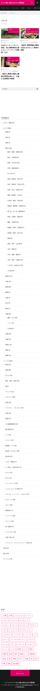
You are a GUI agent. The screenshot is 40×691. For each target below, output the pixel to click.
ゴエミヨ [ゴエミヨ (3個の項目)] (14, 625)
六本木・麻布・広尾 (13, 200)
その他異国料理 (10, 424)
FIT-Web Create (27, 685)
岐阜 (6, 308)
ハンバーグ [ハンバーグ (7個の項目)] (27, 635)
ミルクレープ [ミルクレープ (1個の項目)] (31, 644)
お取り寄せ (8, 537)
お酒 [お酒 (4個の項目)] (10, 615)
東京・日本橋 (11, 157)
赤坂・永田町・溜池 (13, 217)
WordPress (20, 687)
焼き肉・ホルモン (10, 451)
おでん (7, 478)
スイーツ (8, 521)
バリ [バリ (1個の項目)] (35, 635)
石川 (6, 303)
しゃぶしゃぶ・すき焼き (13, 489)
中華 (6, 413)
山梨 (6, 298)
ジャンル (6, 361)
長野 (6, 143)
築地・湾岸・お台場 (13, 244)
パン (6, 435)
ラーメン (8, 440)
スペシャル (15, 8)
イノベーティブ (13, 32)
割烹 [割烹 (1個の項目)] (31, 649)
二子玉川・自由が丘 (13, 265)
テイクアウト (9, 532)
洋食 (6, 402)
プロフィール (5, 8)
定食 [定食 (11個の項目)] (10, 654)
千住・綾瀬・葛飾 (13, 254)
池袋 (8, 238)
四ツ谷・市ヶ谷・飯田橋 (15, 211)
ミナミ (9, 323)
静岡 (10, 29)
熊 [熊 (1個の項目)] (9, 659)
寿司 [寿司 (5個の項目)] (16, 654)
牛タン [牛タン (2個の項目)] (21, 659)
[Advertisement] (20, 584)
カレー (7, 505)
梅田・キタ (10, 318)
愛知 (6, 292)
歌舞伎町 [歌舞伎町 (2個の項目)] (32, 654)
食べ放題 (8, 526)
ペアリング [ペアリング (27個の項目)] (20, 644)
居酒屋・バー (9, 445)
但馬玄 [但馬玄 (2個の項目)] (19, 649)
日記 (29, 8)
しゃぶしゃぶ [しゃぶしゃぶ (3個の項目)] (19, 615)
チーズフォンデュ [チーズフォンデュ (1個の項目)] (25, 630)
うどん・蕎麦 (9, 462)
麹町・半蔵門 (11, 222)
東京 (6, 148)
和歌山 (7, 344)
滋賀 (6, 132)
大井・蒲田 (10, 249)
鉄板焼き (8, 510)
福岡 (6, 355)
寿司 (6, 364)
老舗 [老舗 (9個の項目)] (26, 659)
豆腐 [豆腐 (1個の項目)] (3, 663)
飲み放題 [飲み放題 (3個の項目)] (16, 663)
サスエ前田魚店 (32, 42)
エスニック (8, 499)
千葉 (6, 281)
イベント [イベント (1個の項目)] (28, 615)
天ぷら (7, 375)
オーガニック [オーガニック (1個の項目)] (24, 620)
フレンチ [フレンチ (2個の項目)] (5, 644)
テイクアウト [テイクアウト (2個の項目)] (6, 635)
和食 (6, 370)
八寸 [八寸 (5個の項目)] (25, 649)
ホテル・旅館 (7, 123)
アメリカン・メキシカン (13, 408)
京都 (6, 339)
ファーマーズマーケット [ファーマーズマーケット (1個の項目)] (18, 639)
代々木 (9, 173)
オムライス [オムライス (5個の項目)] (13, 620)
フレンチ (8, 391)
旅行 (23, 8)
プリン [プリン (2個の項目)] (12, 644)
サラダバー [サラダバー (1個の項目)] (33, 625)
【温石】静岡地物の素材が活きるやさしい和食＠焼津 (30, 47)
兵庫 (6, 334)
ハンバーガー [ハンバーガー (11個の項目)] (17, 635)
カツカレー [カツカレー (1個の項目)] (5, 625)
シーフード (8, 516)
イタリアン (8, 397)
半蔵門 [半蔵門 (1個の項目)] (4, 654)
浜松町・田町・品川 (13, 233)
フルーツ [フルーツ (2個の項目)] (31, 639)
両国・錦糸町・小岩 (13, 195)
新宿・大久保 (11, 163)
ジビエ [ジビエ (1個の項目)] (4, 630)
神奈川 (7, 276)
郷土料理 (8, 429)
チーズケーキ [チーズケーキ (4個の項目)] (13, 630)
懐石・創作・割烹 (32, 32)
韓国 (6, 418)
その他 (9, 270)
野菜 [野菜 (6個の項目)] (9, 663)
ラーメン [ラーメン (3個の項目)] (5, 649)
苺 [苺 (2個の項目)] (31, 659)
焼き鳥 (7, 456)
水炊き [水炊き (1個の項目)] (4, 659)
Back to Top (20, 673)
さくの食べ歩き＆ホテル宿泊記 (25, 682)
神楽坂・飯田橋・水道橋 (15, 206)
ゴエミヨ (12, 42)
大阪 (6, 314)
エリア (5, 128)
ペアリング (6, 42)
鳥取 (6, 350)
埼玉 (6, 137)
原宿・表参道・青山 (13, 179)
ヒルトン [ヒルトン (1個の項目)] (5, 639)
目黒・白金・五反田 (13, 190)
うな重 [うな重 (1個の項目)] (4, 615)
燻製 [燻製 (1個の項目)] (14, 659)
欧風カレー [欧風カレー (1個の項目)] (23, 654)
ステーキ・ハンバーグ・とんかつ (15, 494)
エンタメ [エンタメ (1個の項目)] (5, 620)
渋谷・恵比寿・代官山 (14, 184)
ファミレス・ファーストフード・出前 (17, 543)
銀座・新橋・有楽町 (13, 152)
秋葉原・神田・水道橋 (14, 227)
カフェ (7, 472)
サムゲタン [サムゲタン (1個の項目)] (23, 625)
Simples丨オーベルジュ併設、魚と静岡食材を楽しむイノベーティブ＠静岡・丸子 (10, 48)
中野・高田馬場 (12, 168)
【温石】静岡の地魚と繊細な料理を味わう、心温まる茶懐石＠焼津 (10, 76)
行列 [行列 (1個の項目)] (36, 659)
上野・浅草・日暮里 (13, 260)
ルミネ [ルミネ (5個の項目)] (12, 649)
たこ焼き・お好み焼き (12, 467)
